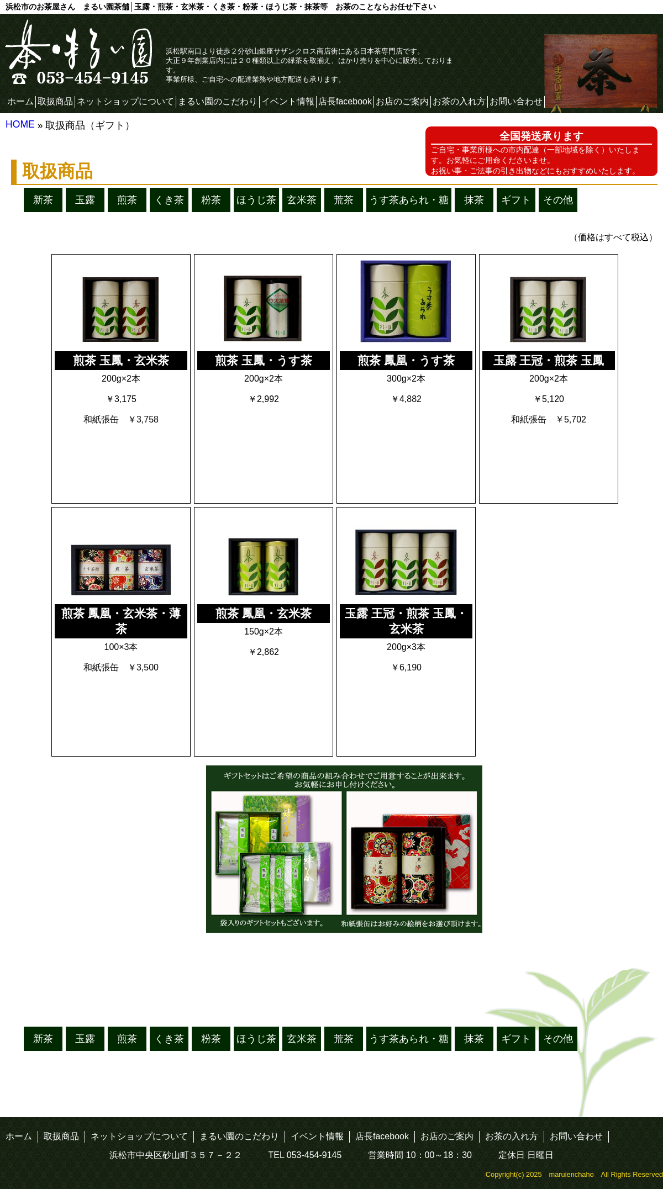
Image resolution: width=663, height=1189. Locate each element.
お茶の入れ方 (459, 101)
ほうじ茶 (256, 199)
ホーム (20, 101)
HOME (20, 124)
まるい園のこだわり (217, 101)
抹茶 (474, 199)
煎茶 (127, 199)
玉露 (85, 199)
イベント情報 (287, 101)
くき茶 (169, 199)
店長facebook (345, 101)
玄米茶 (302, 199)
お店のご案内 (402, 101)
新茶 (43, 199)
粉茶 (211, 199)
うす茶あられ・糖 (409, 199)
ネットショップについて (125, 101)
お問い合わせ (516, 101)
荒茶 (344, 199)
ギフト (516, 199)
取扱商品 (55, 101)
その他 (558, 199)
